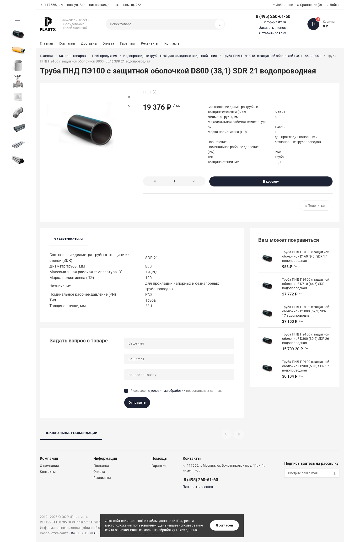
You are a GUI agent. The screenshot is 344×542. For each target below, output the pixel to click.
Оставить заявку (272, 33)
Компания (67, 43)
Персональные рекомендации (71, 433)
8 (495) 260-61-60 (273, 16)
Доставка (89, 43)
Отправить (137, 402)
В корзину (271, 181)
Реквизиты (150, 43)
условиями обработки (167, 390)
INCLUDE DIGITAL (84, 533)
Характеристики (68, 239)
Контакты (172, 43)
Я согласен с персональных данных (176, 390)
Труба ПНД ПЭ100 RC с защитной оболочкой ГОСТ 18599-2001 (272, 56)
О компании (49, 466)
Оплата (108, 43)
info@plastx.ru (275, 22)
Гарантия (127, 43)
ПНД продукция (104, 56)
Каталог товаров (72, 56)
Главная (46, 43)
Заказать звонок (272, 28)
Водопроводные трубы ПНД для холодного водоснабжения (170, 56)
